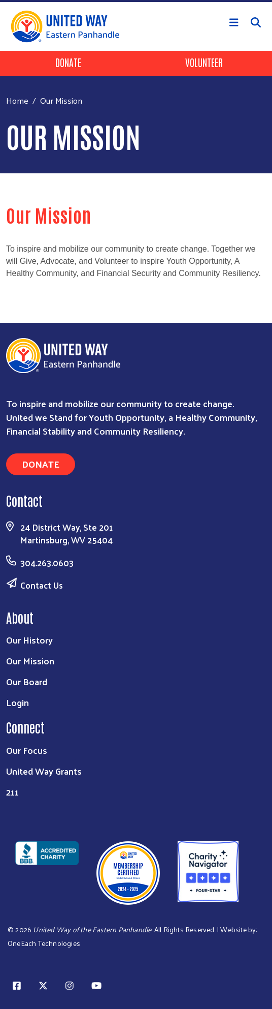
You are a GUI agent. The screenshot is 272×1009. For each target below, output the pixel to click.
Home (17, 100)
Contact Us (41, 585)
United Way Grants (44, 771)
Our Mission (30, 660)
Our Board (26, 681)
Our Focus (26, 750)
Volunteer (204, 62)
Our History (29, 640)
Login (17, 702)
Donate (68, 62)
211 (12, 792)
